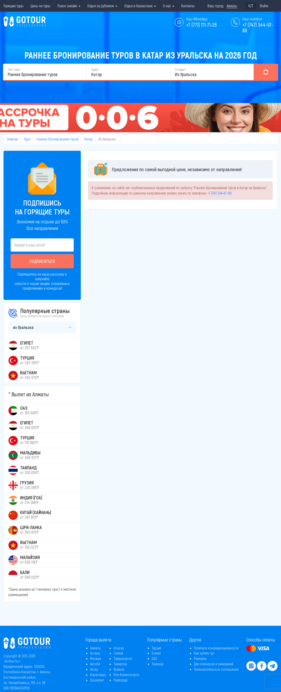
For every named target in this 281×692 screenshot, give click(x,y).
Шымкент (97, 680)
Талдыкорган (123, 658)
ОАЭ (154, 658)
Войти (264, 6)
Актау (94, 669)
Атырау (119, 648)
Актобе (95, 664)
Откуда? (180, 69)
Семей (118, 653)
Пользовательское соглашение (216, 669)
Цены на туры (40, 6)
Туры (27, 139)
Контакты (188, 6)
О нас (168, 6)
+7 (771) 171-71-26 (201, 25)
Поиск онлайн (68, 6)
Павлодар (121, 680)
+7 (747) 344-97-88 (257, 27)
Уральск (119, 669)
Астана (95, 653)
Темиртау (120, 664)
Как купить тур (204, 653)
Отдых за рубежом (102, 6)
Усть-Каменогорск (126, 674)
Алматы (95, 648)
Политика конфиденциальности (216, 648)
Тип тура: (14, 69)
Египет (156, 653)
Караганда (98, 674)
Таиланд (157, 664)
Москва (95, 658)
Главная (12, 139)
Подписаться (42, 261)
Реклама (200, 658)
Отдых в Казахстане (140, 6)
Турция (156, 648)
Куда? (95, 69)
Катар (88, 139)
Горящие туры (13, 6)
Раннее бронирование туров (57, 139)
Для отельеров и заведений (213, 664)
